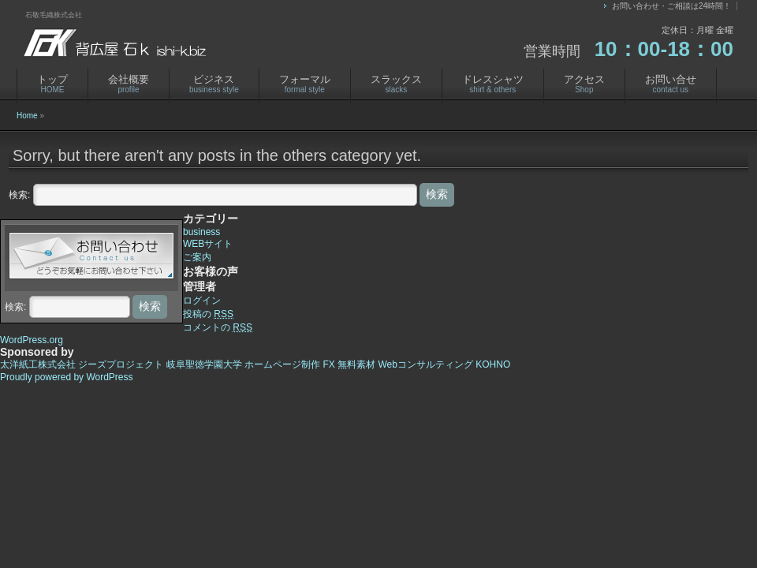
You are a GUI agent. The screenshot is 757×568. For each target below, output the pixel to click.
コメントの (217, 327)
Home (27, 115)
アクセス (584, 83)
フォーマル (304, 83)
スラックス (396, 83)
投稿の (208, 314)
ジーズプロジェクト (120, 364)
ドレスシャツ (493, 83)
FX (328, 364)
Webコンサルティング (425, 364)
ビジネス (214, 83)
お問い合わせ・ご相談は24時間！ (671, 6)
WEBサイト (208, 243)
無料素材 (356, 364)
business (201, 231)
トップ (52, 83)
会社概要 (128, 83)
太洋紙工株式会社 (38, 364)
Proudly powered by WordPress (66, 377)
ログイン (202, 300)
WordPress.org (31, 340)
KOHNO (492, 364)
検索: (19, 194)
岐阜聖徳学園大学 (204, 364)
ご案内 (197, 257)
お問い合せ (670, 83)
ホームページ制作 (282, 364)
